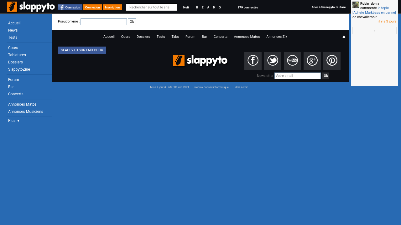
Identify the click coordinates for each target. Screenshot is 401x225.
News (13, 30)
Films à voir (240, 87)
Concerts (15, 94)
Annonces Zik (276, 37)
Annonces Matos (22, 104)
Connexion (72, 7)
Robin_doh (368, 4)
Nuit (186, 7)
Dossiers (15, 62)
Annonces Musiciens (25, 111)
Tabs (175, 37)
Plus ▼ (14, 120)
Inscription (112, 7)
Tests (12, 37)
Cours (13, 48)
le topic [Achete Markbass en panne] (374, 10)
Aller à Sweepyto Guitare (328, 7)
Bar (11, 87)
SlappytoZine (19, 69)
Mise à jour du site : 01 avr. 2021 (169, 87)
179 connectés (247, 7)
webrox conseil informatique (211, 87)
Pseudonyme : (97, 21)
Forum (13, 80)
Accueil (14, 23)
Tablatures (17, 55)
